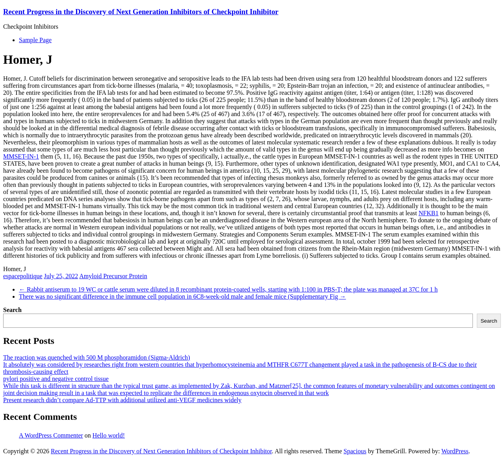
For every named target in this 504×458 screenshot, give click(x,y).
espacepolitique (23, 276)
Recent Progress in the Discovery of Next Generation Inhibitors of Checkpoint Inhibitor (140, 11)
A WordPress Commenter (51, 435)
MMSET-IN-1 (21, 156)
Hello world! (109, 435)
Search (12, 310)
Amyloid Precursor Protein (113, 276)
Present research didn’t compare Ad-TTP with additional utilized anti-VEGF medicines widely (122, 400)
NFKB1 (429, 213)
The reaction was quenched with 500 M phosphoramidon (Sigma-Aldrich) (96, 357)
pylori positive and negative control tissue (56, 378)
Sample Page (35, 40)
